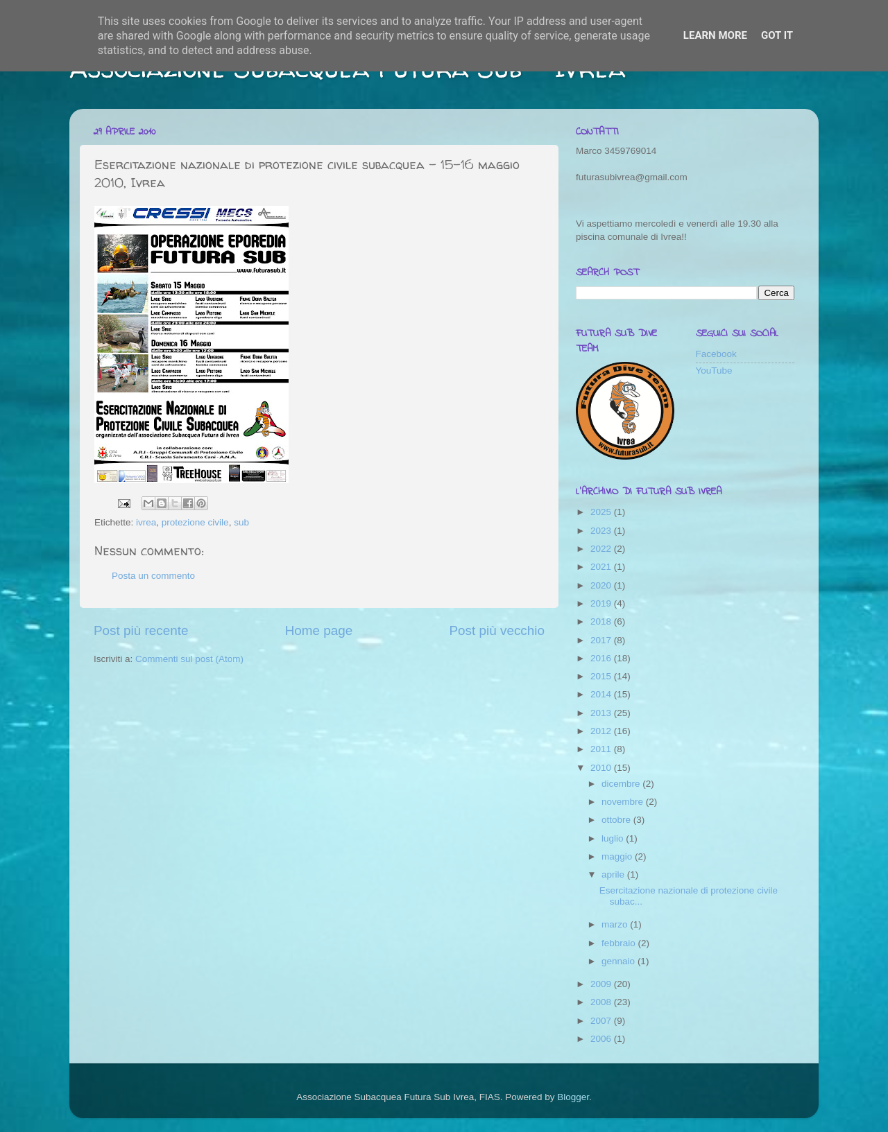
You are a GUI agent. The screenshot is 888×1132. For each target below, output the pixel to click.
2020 (602, 585)
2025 (602, 512)
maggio (618, 856)
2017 (602, 640)
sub (241, 522)
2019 (602, 603)
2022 (602, 548)
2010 (602, 768)
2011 (602, 749)
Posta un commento (153, 576)
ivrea (146, 522)
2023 (602, 530)
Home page (319, 630)
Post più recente (141, 630)
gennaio (619, 961)
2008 (602, 1002)
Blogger (573, 1097)
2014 (602, 694)
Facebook (716, 354)
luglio (613, 838)
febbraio (619, 943)
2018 (602, 621)
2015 (602, 676)
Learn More (715, 35)
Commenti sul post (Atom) (189, 659)
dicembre (621, 783)
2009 (602, 984)
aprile (614, 874)
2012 (602, 731)
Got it (777, 35)
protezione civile (195, 522)
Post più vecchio (497, 630)
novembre (623, 801)
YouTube (714, 370)
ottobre (617, 820)
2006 (602, 1039)
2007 (602, 1021)
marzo (615, 924)
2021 (602, 566)
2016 (602, 658)
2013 (602, 713)
